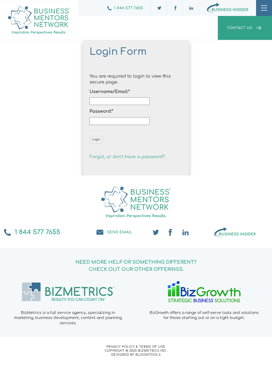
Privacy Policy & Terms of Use (136, 347)
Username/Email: (109, 91)
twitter (155, 232)
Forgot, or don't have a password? (127, 156)
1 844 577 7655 (128, 8)
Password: (101, 111)
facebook (170, 232)
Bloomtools (148, 354)
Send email (119, 232)
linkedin (185, 232)
